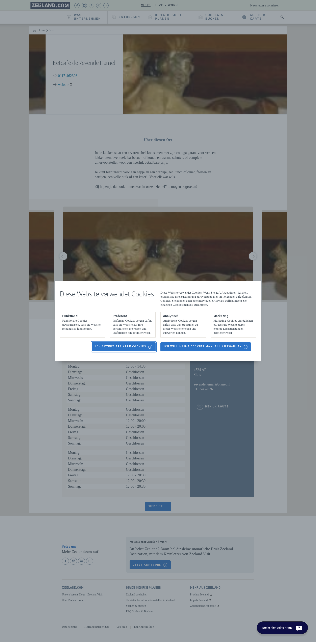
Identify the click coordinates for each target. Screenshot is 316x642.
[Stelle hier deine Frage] (282, 627)
